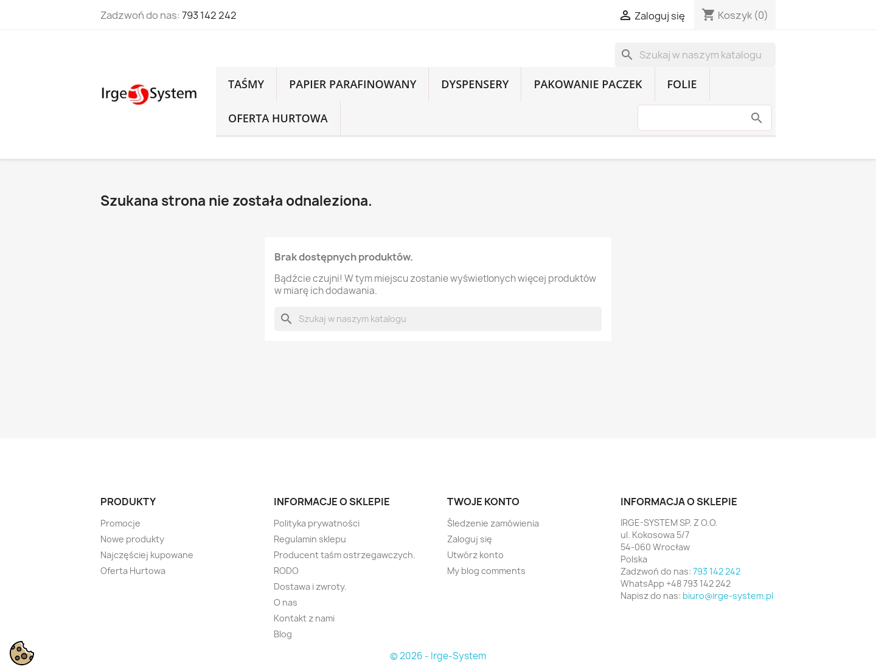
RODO (286, 570)
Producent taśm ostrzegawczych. (344, 555)
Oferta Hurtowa (278, 118)
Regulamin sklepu (310, 539)
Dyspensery (475, 84)
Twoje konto (483, 501)
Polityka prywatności (317, 523)
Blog (283, 634)
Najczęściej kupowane (146, 555)
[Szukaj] (695, 55)
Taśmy (246, 84)
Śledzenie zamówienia (493, 523)
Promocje (120, 523)
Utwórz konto (475, 555)
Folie (682, 84)
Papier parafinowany (352, 84)
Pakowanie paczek (588, 84)
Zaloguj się (469, 539)
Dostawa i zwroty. (310, 586)
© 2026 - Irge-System (438, 655)
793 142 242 (209, 15)
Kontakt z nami (304, 618)
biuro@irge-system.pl (728, 595)
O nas (285, 602)
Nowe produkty (132, 539)
